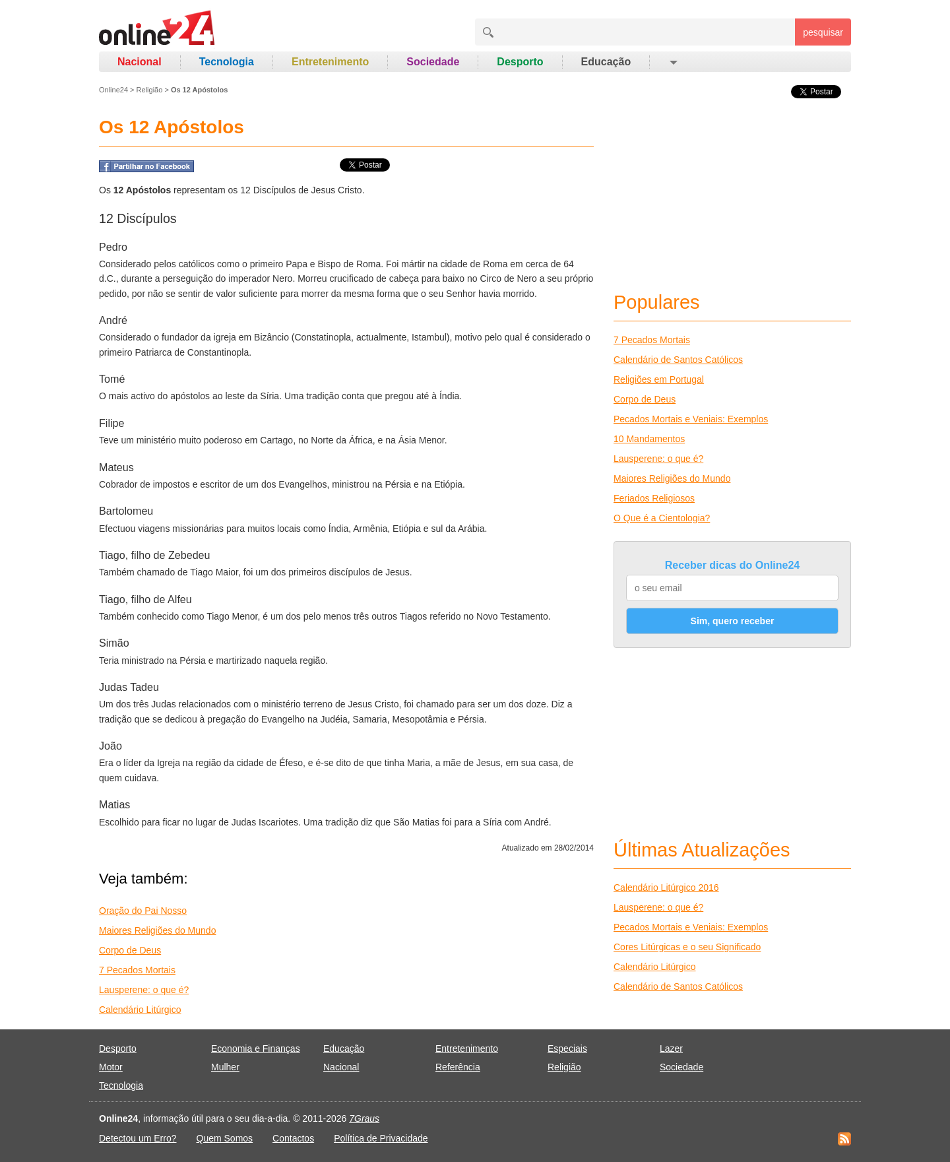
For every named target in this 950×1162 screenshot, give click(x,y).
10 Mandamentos (649, 439)
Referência (457, 1067)
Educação (606, 61)
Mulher (225, 1067)
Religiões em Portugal (659, 379)
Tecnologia (226, 61)
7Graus (364, 1118)
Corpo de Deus (130, 950)
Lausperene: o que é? (144, 989)
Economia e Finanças (255, 1048)
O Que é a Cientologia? (662, 518)
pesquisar (823, 32)
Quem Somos (225, 1138)
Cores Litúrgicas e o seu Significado (687, 947)
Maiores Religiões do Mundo (157, 930)
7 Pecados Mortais (137, 970)
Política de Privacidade (381, 1138)
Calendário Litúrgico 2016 (666, 887)
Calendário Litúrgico (140, 1009)
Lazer (671, 1048)
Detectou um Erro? (138, 1138)
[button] (672, 62)
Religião (150, 90)
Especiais (567, 1048)
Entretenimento (330, 61)
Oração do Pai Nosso (143, 910)
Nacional (139, 61)
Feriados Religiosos (654, 498)
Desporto (520, 61)
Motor (111, 1067)
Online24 (113, 90)
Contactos (293, 1138)
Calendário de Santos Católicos (678, 359)
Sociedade (432, 61)
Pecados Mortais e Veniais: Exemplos (691, 419)
